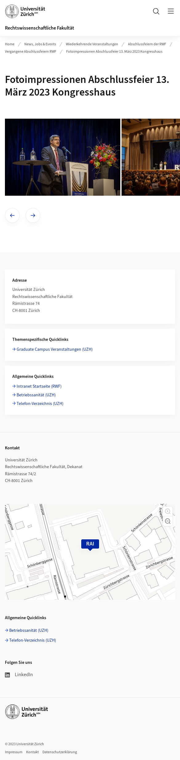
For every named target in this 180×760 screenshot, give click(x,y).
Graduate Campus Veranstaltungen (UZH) (55, 349)
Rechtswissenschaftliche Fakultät (39, 28)
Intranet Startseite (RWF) (39, 386)
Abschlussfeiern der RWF (147, 44)
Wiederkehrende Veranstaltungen (92, 44)
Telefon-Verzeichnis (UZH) (40, 404)
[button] (168, 511)
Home (9, 44)
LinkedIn (19, 674)
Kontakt (32, 752)
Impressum (13, 752)
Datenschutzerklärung (59, 752)
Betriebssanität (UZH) (36, 395)
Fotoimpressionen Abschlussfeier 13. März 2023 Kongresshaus (114, 51)
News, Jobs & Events (40, 44)
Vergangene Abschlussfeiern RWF (30, 51)
